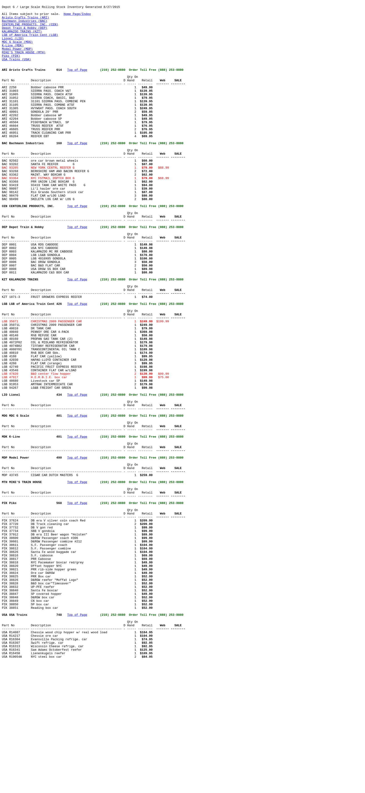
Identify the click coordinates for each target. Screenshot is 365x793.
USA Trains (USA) (16, 71)
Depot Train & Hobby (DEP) (24, 33)
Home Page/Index (77, 16)
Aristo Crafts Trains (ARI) (25, 21)
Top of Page (77, 84)
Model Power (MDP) (17, 58)
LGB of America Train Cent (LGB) (30, 42)
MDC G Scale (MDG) (17, 50)
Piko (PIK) (11, 67)
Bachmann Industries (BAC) (24, 25)
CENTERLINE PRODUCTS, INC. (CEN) (30, 29)
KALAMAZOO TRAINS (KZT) (22, 37)
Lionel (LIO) (13, 46)
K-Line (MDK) (13, 54)
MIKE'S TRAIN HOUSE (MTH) (23, 63)
